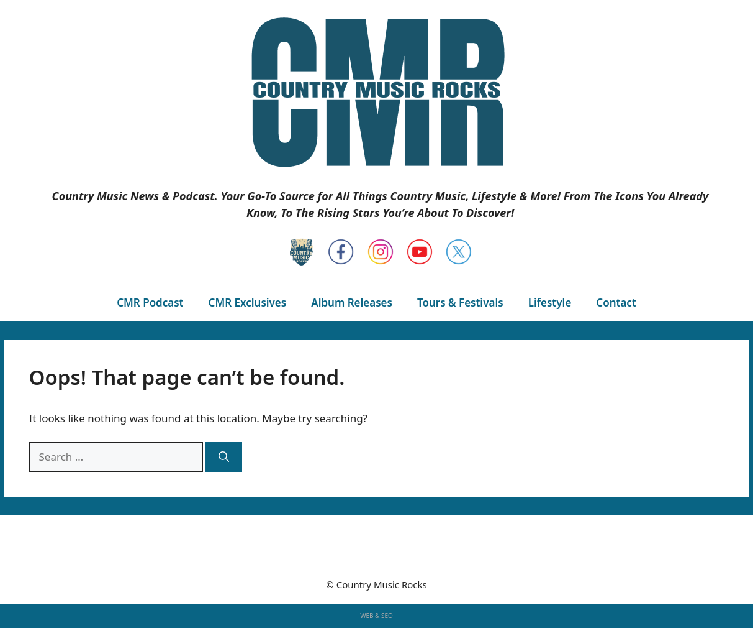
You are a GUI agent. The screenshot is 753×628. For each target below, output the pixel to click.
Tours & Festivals (460, 302)
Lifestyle (550, 302)
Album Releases (351, 302)
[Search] (223, 457)
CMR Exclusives (248, 302)
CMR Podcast (150, 302)
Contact (616, 302)
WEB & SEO (376, 615)
